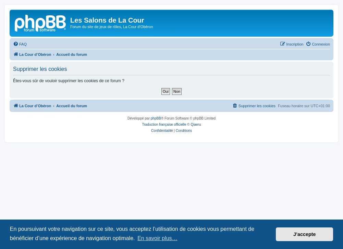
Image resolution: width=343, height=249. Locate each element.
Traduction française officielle (164, 124)
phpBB (156, 118)
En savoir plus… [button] (157, 238)
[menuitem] (20, 44)
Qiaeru (196, 124)
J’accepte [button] (304, 234)
